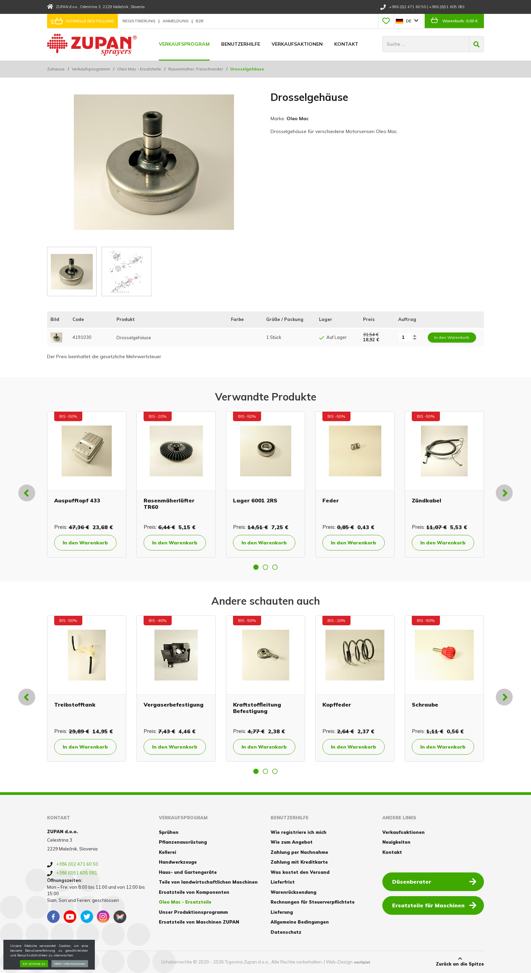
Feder (330, 500)
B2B (200, 20)
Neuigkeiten (396, 842)
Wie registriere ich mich (298, 832)
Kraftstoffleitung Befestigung (257, 707)
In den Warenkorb (85, 543)
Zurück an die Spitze (460, 961)
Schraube (425, 704)
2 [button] (265, 567)
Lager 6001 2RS (255, 500)
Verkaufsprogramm (91, 68)
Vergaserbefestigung (174, 704)
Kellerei (167, 852)
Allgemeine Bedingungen (300, 922)
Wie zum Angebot (292, 842)
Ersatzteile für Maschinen (434, 905)
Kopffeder (336, 704)
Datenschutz (286, 932)
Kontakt (346, 44)
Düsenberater (434, 881)
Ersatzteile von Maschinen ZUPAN (199, 922)
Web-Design (339, 962)
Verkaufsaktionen (297, 44)
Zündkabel (426, 500)
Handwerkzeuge (178, 862)
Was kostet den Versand (300, 872)
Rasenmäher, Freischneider (195, 68)
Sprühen (168, 832)
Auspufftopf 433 (77, 500)
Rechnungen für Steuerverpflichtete (313, 902)
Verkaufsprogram (184, 44)
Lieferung (282, 912)
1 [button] (256, 567)
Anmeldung (176, 20)
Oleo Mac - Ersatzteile (139, 68)
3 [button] (275, 567)
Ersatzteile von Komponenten (194, 892)
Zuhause (56, 68)
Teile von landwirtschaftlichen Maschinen (208, 882)
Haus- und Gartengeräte (188, 872)
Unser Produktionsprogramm (193, 912)
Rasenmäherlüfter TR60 (169, 503)
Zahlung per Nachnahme (299, 852)
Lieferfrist (283, 882)
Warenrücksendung (293, 892)
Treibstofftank (74, 704)
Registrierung (139, 20)
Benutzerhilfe (240, 44)
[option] (86, 484)
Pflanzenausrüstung (183, 842)
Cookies (56, 962)
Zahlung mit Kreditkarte (299, 862)
